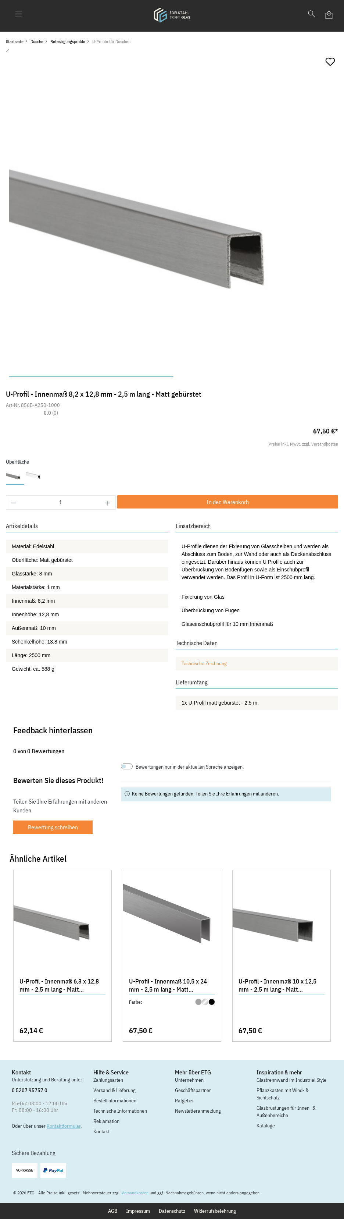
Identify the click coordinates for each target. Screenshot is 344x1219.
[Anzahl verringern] (13, 502)
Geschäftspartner (193, 1090)
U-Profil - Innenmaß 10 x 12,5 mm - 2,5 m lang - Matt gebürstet (277, 986)
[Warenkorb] (329, 15)
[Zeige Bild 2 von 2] (255, 376)
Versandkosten (135, 1192)
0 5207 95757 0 (29, 1090)
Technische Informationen (120, 1111)
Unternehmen (189, 1080)
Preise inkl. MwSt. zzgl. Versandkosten (303, 444)
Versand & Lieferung (114, 1090)
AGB (112, 1211)
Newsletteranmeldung (198, 1111)
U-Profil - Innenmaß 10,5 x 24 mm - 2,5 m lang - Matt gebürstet (168, 986)
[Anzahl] (61, 502)
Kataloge (266, 1125)
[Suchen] (312, 15)
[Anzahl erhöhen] (108, 502)
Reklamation (106, 1121)
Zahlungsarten (108, 1080)
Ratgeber (184, 1100)
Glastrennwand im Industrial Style (291, 1080)
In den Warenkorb (228, 502)
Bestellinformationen (114, 1100)
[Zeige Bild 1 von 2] (91, 376)
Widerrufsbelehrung (215, 1211)
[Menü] (19, 15)
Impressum (138, 1211)
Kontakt (101, 1131)
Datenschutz (172, 1211)
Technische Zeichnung (204, 663)
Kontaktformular (63, 1126)
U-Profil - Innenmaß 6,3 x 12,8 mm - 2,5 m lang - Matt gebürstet (59, 986)
